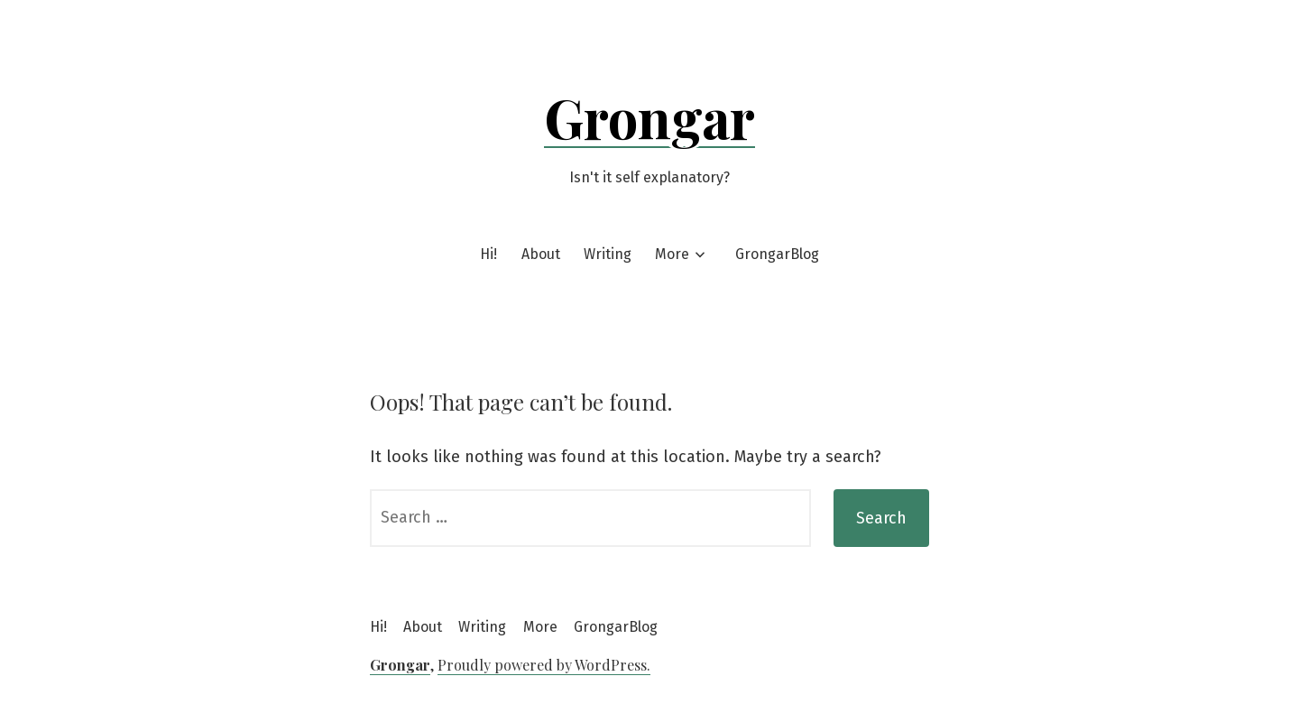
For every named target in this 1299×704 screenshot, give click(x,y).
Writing (607, 254)
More (672, 254)
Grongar (649, 116)
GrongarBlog (777, 254)
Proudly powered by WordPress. (544, 664)
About (540, 254)
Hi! (488, 254)
